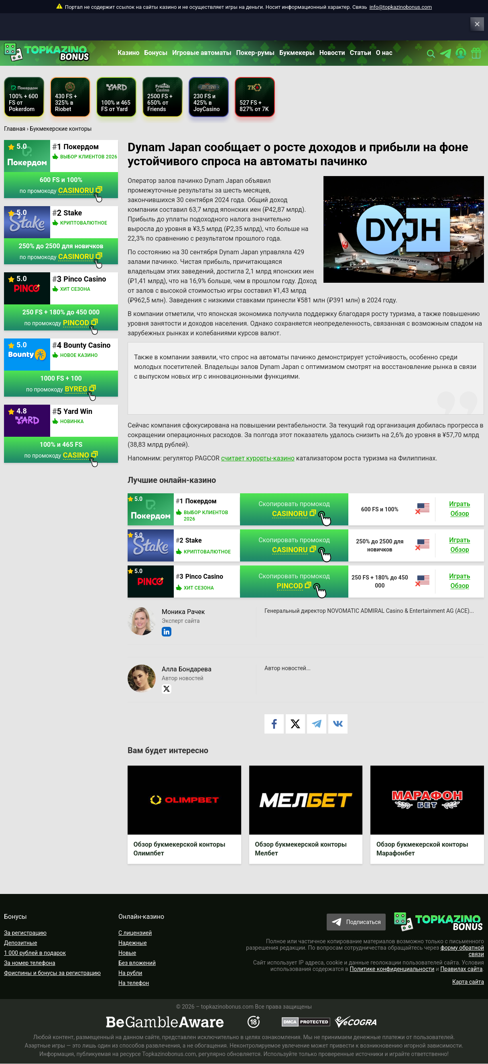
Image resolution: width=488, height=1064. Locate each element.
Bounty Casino (86, 345)
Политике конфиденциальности (392, 969)
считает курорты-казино (258, 458)
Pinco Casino (204, 576)
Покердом (201, 501)
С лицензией (135, 933)
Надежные (132, 943)
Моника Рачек (183, 612)
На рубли (130, 973)
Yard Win (77, 411)
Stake (193, 540)
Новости (332, 53)
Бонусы (156, 53)
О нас (384, 53)
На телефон (133, 983)
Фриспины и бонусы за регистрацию (52, 973)
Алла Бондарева (186, 669)
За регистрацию (25, 933)
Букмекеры (297, 53)
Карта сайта (468, 982)
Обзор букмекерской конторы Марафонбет (422, 849)
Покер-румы (255, 53)
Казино (128, 53)
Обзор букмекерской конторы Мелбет (301, 849)
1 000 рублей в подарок (35, 953)
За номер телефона (29, 963)
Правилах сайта (461, 969)
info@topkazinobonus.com (401, 7)
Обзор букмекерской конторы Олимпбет (180, 849)
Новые (127, 953)
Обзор (459, 514)
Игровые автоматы (201, 53)
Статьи (360, 53)
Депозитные (20, 943)
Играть (459, 504)
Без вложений (137, 963)
